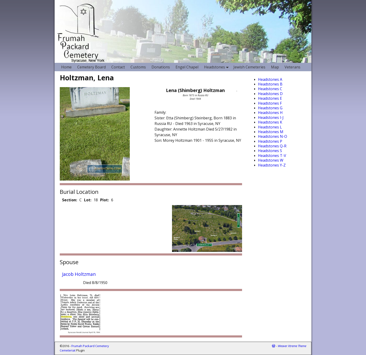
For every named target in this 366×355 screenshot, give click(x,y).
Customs (138, 67)
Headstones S (270, 150)
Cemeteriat (67, 350)
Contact (118, 67)
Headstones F (270, 103)
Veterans (292, 67)
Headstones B (270, 84)
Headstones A (270, 79)
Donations (160, 67)
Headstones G (270, 107)
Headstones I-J (271, 117)
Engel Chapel (187, 67)
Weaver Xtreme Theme (292, 346)
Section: (69, 199)
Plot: (104, 199)
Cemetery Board (91, 67)
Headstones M (270, 131)
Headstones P (270, 141)
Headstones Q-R (272, 146)
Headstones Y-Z (272, 165)
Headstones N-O (272, 136)
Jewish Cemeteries (249, 67)
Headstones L (270, 127)
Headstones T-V (272, 155)
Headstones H (270, 112)
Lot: (87, 199)
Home (66, 67)
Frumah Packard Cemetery (90, 346)
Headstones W (270, 160)
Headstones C (270, 88)
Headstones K (270, 122)
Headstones (217, 67)
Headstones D (270, 93)
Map (275, 67)
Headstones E (270, 98)
